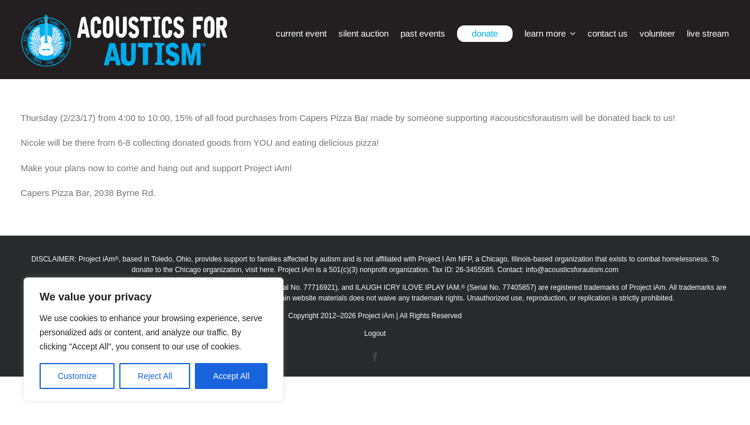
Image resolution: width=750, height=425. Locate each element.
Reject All (155, 376)
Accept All (231, 376)
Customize (77, 376)
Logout (375, 333)
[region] (153, 339)
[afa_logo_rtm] (124, 19)
